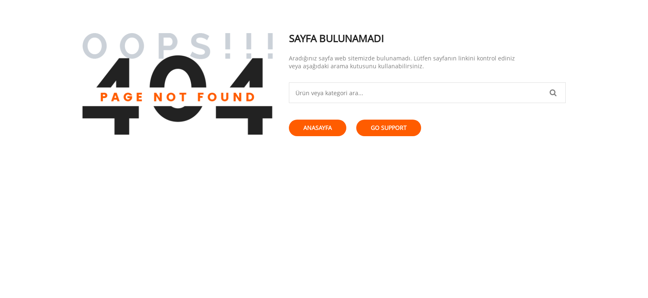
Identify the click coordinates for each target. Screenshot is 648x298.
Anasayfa (317, 128)
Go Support (389, 128)
